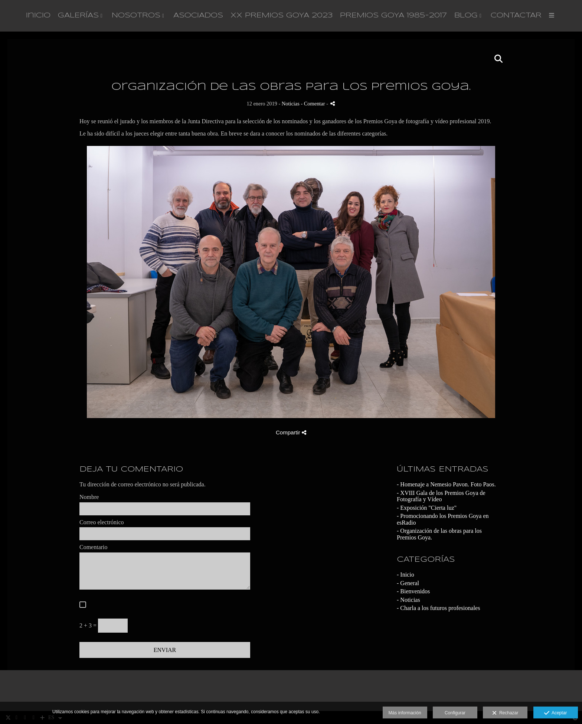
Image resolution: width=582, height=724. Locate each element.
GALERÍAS (78, 15)
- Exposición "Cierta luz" (427, 508)
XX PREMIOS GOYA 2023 (281, 15)
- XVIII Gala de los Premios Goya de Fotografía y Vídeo (441, 496)
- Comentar (313, 104)
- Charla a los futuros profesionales (438, 608)
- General (408, 583)
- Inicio (405, 574)
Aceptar (555, 713)
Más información (405, 712)
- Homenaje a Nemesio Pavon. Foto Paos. (446, 484)
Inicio (38, 15)
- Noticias (408, 600)
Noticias (291, 104)
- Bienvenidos (413, 591)
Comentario (93, 547)
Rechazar (505, 713)
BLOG (466, 15)
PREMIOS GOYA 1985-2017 (393, 15)
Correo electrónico (101, 522)
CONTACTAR (516, 15)
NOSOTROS (136, 15)
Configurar (455, 712)
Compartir (291, 432)
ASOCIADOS (198, 15)
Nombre (89, 497)
